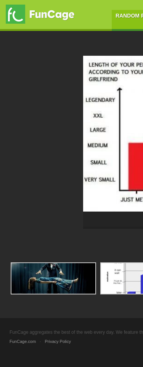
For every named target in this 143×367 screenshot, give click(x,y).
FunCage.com (23, 341)
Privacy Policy (58, 341)
